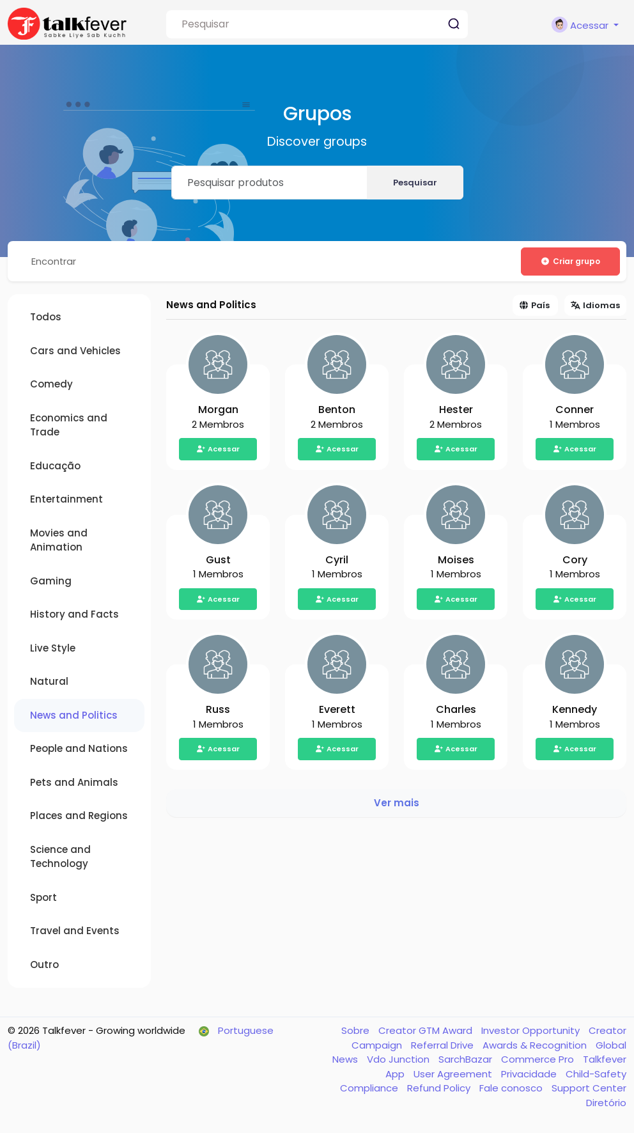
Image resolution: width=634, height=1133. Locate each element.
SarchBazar (466, 1060)
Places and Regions (79, 816)
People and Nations (79, 749)
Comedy (51, 384)
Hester (456, 410)
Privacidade (530, 1074)
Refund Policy (440, 1088)
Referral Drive (443, 1045)
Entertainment (66, 499)
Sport (43, 898)
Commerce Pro (538, 1060)
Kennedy (574, 710)
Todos (45, 317)
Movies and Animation (59, 541)
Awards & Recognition (536, 1045)
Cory (574, 560)
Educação (55, 466)
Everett (337, 710)
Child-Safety (596, 1074)
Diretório (606, 1103)
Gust (218, 560)
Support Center (589, 1088)
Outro (44, 965)
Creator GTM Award (426, 1031)
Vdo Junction (399, 1060)
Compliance (370, 1088)
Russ (218, 710)
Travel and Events (75, 931)
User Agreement (454, 1074)
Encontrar (54, 261)
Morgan (218, 410)
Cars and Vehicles (75, 351)
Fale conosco (512, 1088)
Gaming (51, 581)
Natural (49, 682)
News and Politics (74, 716)
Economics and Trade (68, 426)
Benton (336, 410)
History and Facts (74, 614)
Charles (456, 710)
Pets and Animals (74, 783)
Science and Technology (60, 857)
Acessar (218, 449)
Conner (574, 410)
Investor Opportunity (531, 1031)
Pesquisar (415, 182)
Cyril (336, 560)
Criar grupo (570, 261)
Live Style (52, 648)
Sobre (356, 1031)
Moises (456, 560)
